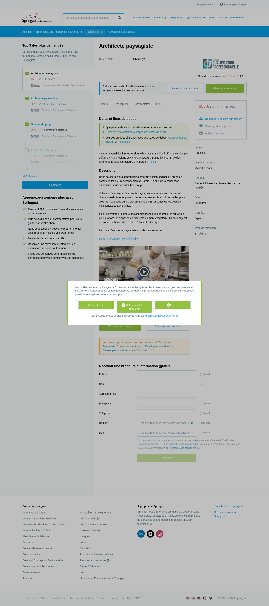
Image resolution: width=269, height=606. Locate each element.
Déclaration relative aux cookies (162, 315)
